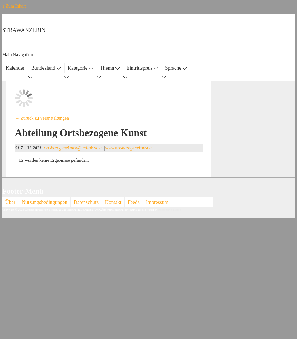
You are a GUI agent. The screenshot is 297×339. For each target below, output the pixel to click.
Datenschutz (86, 202)
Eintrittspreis (142, 68)
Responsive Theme (169, 209)
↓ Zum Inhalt (14, 6)
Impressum (157, 202)
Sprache (176, 68)
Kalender (15, 68)
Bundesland (46, 68)
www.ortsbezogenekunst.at (129, 147)
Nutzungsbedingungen (44, 202)
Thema (110, 68)
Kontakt (113, 202)
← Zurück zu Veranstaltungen (42, 118)
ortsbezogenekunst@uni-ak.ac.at (73, 147)
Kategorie (80, 68)
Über (10, 202)
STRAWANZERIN (24, 30)
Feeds (134, 202)
